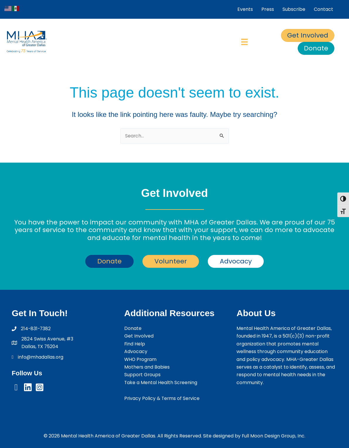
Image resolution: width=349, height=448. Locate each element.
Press (267, 9)
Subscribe (293, 9)
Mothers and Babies (147, 367)
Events (245, 9)
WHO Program (141, 359)
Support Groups (142, 374)
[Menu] (244, 42)
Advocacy (135, 351)
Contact (323, 9)
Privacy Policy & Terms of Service (162, 398)
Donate (133, 328)
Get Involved (139, 336)
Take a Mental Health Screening (161, 382)
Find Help (134, 343)
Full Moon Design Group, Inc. (273, 435)
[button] (16, 387)
